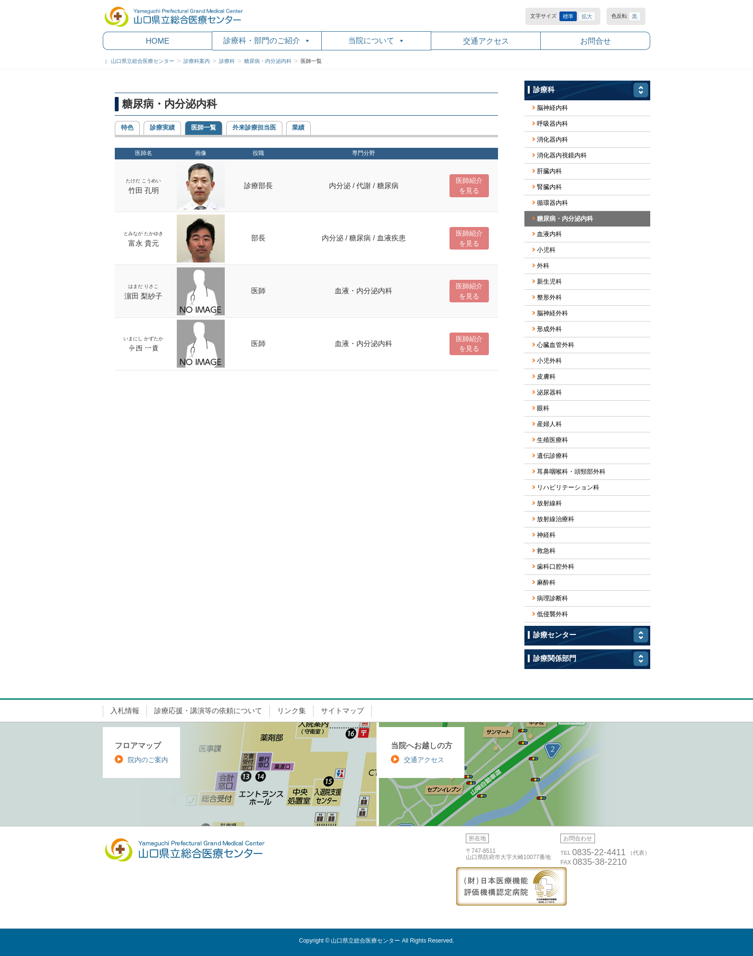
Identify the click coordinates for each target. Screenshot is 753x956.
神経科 (546, 534)
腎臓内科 (549, 187)
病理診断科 (552, 598)
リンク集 (291, 711)
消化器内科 (552, 139)
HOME (157, 40)
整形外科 (549, 297)
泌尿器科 (549, 392)
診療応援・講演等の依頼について (208, 711)
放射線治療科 (555, 519)
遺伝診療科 (552, 455)
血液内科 (549, 234)
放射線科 (549, 503)
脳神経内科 (552, 107)
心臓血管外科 (555, 344)
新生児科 (549, 281)
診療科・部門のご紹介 (267, 40)
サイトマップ (342, 711)
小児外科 (549, 360)
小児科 (546, 249)
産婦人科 (549, 424)
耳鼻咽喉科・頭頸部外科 (571, 471)
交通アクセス (486, 40)
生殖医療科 (552, 439)
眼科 (543, 408)
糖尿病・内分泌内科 (565, 218)
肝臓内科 (549, 171)
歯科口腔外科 (555, 566)
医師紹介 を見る (469, 185)
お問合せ (595, 40)
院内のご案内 (148, 760)
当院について (376, 40)
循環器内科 (552, 202)
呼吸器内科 (552, 123)
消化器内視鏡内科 (562, 155)
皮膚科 (546, 376)
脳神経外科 (552, 313)
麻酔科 (546, 582)
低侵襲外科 (552, 614)
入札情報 (124, 711)
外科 (543, 265)
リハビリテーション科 (568, 487)
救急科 (546, 550)
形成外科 (549, 329)
